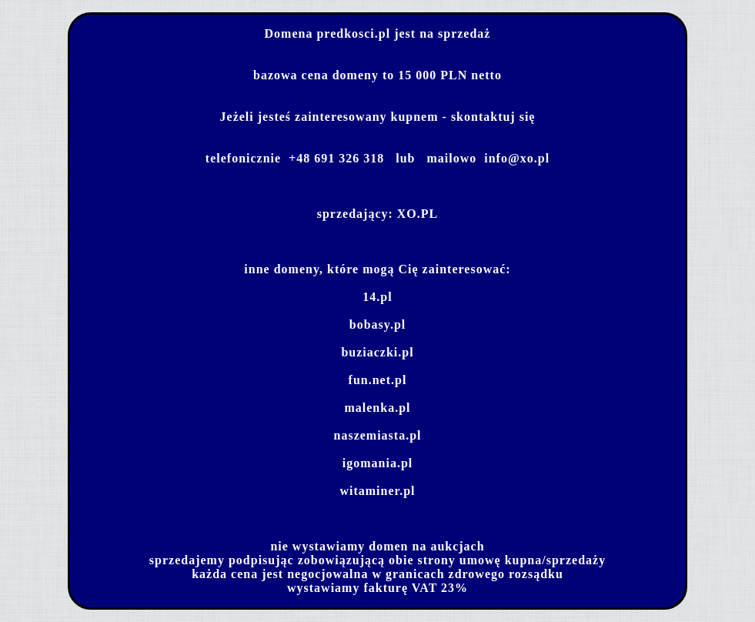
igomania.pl (377, 463)
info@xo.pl (517, 158)
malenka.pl (377, 407)
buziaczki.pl (377, 352)
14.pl (377, 296)
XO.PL (417, 213)
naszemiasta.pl (378, 435)
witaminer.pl (377, 490)
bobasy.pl (377, 324)
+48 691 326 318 (336, 158)
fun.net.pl (378, 379)
